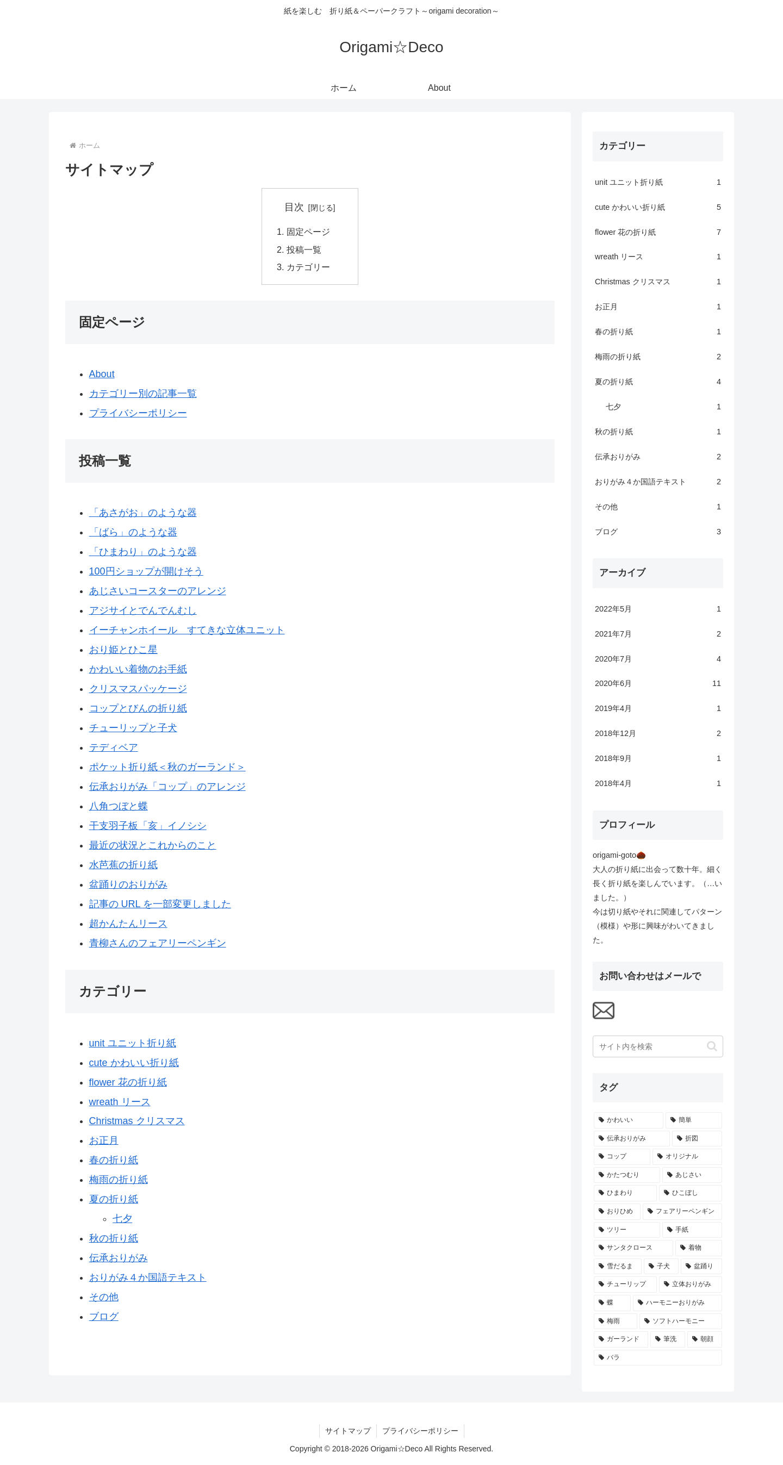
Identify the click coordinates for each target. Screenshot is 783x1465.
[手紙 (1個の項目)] (692, 1230)
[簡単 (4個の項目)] (694, 1120)
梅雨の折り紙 (118, 1179)
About (102, 374)
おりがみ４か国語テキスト (148, 1277)
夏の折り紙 (113, 1199)
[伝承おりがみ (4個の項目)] (632, 1139)
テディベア (113, 747)
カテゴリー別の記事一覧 (143, 393)
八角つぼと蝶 (118, 806)
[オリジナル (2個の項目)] (687, 1157)
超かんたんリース (128, 923)
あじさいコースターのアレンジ (157, 590)
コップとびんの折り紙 (138, 708)
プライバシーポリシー (138, 413)
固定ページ (308, 231)
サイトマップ (348, 1430)
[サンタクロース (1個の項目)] (633, 1248)
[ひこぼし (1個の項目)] (690, 1193)
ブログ (104, 1316)
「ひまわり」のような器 (143, 551)
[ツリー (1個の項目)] (627, 1230)
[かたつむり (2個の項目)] (627, 1175)
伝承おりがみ (118, 1257)
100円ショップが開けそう (146, 571)
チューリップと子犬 (133, 727)
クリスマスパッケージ (138, 688)
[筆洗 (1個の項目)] (667, 1339)
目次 (294, 207)
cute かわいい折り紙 (134, 1062)
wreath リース (120, 1101)
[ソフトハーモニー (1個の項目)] (680, 1321)
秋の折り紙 (113, 1238)
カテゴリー (308, 267)
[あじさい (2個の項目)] (692, 1175)
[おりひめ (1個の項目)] (617, 1212)
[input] (658, 1046)
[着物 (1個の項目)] (698, 1248)
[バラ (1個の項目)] (658, 1358)
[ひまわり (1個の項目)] (625, 1193)
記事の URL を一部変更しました (160, 904)
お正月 (104, 1140)
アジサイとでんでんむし (143, 610)
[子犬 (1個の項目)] (661, 1266)
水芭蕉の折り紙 (123, 864)
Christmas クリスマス (137, 1120)
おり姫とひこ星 (123, 649)
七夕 (122, 1218)
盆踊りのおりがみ (128, 884)
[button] (712, 1046)
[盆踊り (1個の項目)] (701, 1266)
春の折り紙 (113, 1160)
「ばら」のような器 (133, 532)
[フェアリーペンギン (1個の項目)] (682, 1212)
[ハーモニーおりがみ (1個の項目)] (677, 1303)
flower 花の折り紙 (128, 1082)
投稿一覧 (304, 249)
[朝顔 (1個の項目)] (704, 1339)
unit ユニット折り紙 (132, 1043)
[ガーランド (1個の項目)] (621, 1339)
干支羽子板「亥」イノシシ (148, 825)
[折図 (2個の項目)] (697, 1139)
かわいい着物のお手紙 (138, 669)
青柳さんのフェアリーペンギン (157, 943)
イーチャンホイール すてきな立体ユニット (187, 630)
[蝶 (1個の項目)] (612, 1303)
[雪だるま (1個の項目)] (618, 1266)
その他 (104, 1297)
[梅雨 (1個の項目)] (615, 1321)
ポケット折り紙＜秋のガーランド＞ (167, 767)
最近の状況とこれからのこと (152, 845)
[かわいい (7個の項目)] (628, 1120)
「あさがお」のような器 (143, 512)
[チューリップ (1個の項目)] (625, 1284)
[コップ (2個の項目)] (622, 1157)
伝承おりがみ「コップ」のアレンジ (167, 786)
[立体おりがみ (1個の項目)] (690, 1284)
